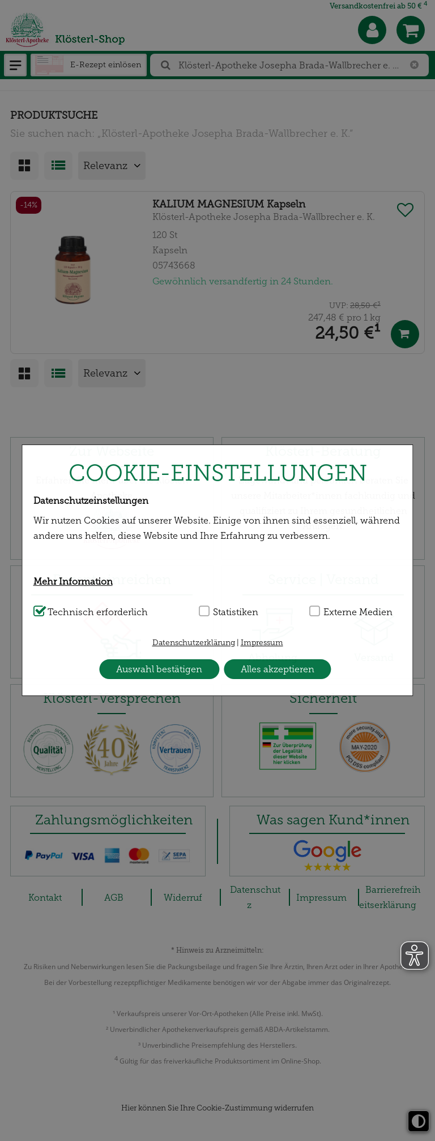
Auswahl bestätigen (159, 669)
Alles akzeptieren (277, 669)
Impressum (262, 642)
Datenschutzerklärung (193, 642)
